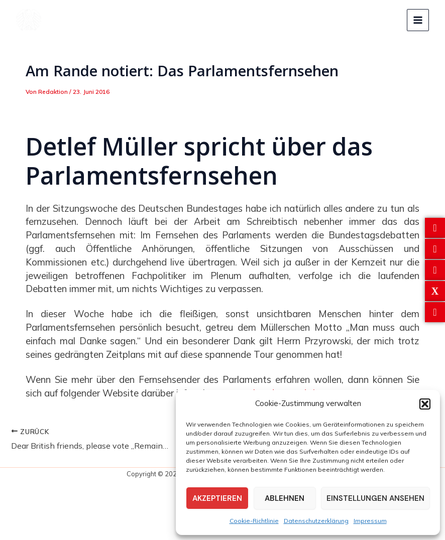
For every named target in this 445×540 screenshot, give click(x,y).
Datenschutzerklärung (316, 520)
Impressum (370, 520)
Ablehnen (284, 498)
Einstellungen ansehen (375, 498)
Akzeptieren (217, 498)
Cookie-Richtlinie (254, 520)
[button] (425, 404)
